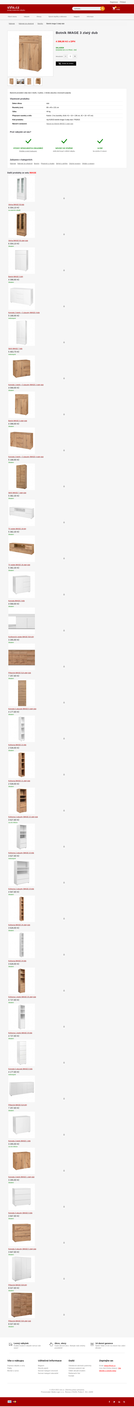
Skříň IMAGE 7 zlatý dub (17, 493)
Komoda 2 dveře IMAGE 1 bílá (19, 1142)
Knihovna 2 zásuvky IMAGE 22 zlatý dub (23, 818)
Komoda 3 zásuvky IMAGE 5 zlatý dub (22, 1250)
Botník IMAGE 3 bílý (15, 277)
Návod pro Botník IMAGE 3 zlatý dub (59, 124)
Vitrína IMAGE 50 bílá (16, 205)
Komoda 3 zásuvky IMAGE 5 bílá (20, 1214)
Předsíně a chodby (47, 164)
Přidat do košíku (66, 64)
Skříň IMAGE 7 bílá (15, 349)
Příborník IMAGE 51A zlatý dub (19, 673)
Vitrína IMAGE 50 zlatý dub (18, 241)
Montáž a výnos (13, 1371)
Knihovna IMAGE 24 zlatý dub (19, 926)
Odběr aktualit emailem (77, 1371)
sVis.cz (16, 8)
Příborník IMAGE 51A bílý (17, 1106)
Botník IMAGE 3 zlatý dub (17, 421)
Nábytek (25, 17)
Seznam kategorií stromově (48, 1371)
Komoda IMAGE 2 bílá (16, 601)
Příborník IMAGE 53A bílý (17, 1286)
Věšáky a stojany (88, 164)
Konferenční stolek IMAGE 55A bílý (21, 637)
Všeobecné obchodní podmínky (80, 1366)
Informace (85, 17)
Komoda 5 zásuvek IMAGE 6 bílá (20, 1070)
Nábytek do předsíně (26, 24)
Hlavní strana (11, 17)
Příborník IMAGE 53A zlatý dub (19, 1322)
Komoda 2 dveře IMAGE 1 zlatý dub (21, 1178)
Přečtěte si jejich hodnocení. (28, 152)
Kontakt (71, 1376)
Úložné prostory (75, 164)
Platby (9, 1369)
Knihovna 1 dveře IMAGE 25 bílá (20, 1034)
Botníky (40, 24)
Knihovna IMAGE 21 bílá (17, 746)
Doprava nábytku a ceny (16, 1366)
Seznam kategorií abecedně (48, 1374)
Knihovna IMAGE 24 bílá (17, 962)
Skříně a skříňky (62, 164)
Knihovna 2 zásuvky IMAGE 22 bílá (21, 854)
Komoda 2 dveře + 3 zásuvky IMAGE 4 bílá (24, 313)
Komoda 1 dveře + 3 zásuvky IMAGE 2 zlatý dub (26, 385)
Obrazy (36, 17)
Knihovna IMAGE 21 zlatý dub (19, 782)
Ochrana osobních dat (77, 1369)
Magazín (73, 17)
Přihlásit (123, 2)
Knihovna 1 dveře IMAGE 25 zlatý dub (22, 998)
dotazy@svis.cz (109, 1366)
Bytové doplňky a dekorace (54, 17)
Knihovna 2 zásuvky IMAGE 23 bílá (21, 890)
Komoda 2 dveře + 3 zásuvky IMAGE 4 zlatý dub (26, 457)
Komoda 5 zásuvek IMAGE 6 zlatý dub (22, 710)
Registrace (114, 2)
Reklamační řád (74, 1374)
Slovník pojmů (43, 1369)
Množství (59, 57)
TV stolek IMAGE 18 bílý (17, 529)
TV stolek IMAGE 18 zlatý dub (19, 565)
